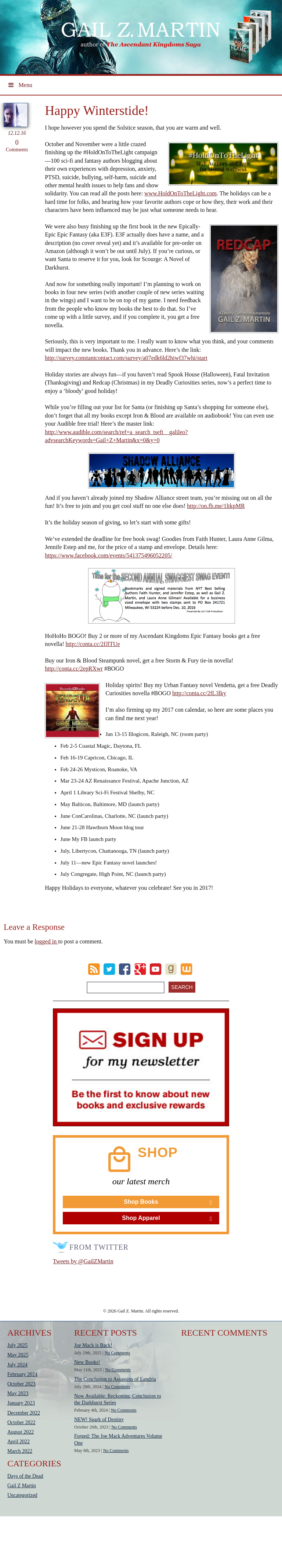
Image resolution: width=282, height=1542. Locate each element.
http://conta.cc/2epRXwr (74, 668)
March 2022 (19, 1451)
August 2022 (20, 1432)
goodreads (171, 969)
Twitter (109, 969)
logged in (46, 941)
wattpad (186, 969)
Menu (19, 85)
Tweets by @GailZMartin (83, 1261)
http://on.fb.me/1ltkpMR (216, 506)
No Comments (117, 1352)
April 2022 (18, 1441)
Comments (17, 145)
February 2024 (22, 1374)
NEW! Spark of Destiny (99, 1419)
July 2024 (17, 1365)
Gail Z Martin (21, 1485)
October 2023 (21, 1384)
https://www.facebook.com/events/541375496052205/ (108, 555)
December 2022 (23, 1413)
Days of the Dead (25, 1476)
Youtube (155, 969)
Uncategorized (22, 1495)
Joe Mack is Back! (93, 1345)
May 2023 (17, 1393)
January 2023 (21, 1403)
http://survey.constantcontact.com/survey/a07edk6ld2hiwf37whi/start (126, 358)
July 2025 (17, 1345)
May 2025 (17, 1355)
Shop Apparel (141, 1218)
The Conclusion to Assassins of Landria (115, 1379)
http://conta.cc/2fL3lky (199, 693)
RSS (94, 969)
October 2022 (21, 1422)
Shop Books (141, 1202)
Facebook (125, 969)
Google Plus (140, 969)
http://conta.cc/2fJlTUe (93, 644)
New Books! (87, 1362)
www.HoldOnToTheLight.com (180, 193)
